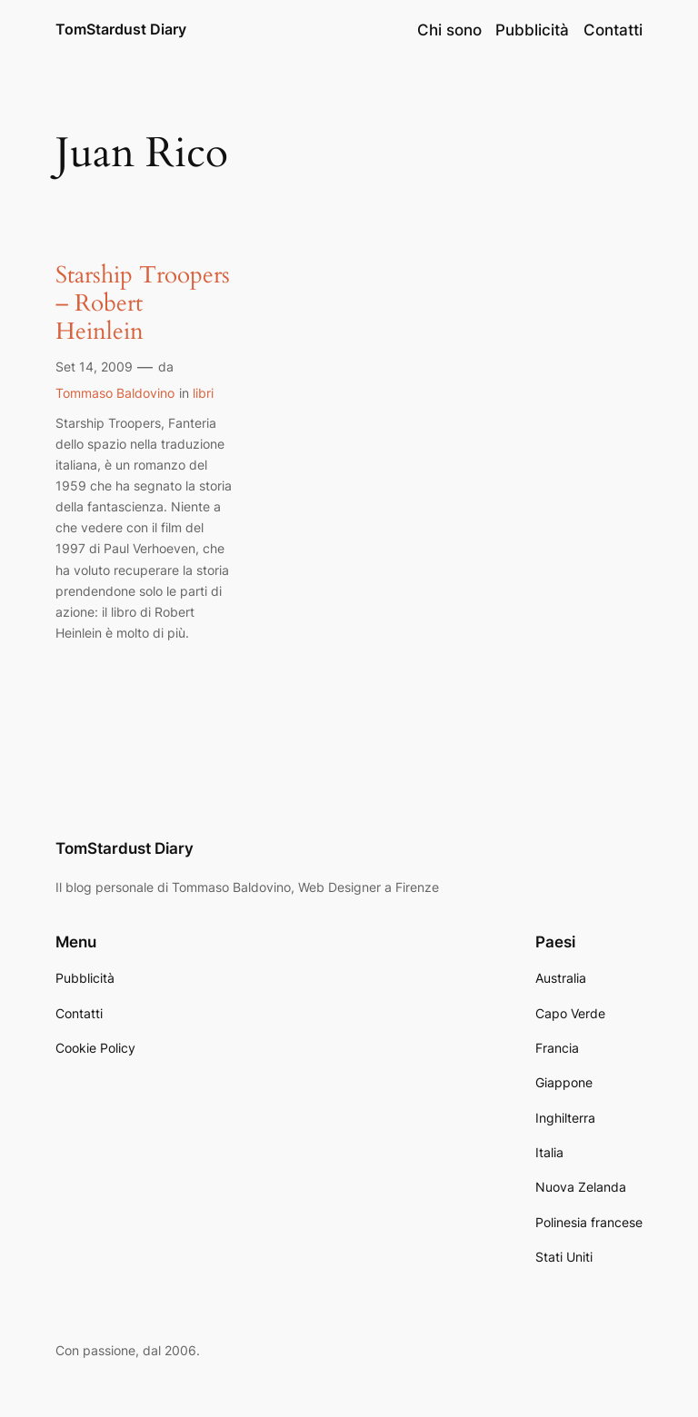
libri (203, 393)
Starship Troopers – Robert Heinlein (142, 303)
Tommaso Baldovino (114, 393)
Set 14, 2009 (94, 366)
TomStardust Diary (120, 29)
